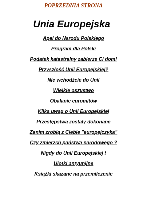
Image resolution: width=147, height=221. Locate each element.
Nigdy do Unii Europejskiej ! (73, 153)
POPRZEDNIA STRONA (73, 5)
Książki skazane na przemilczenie (73, 173)
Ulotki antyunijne (73, 163)
